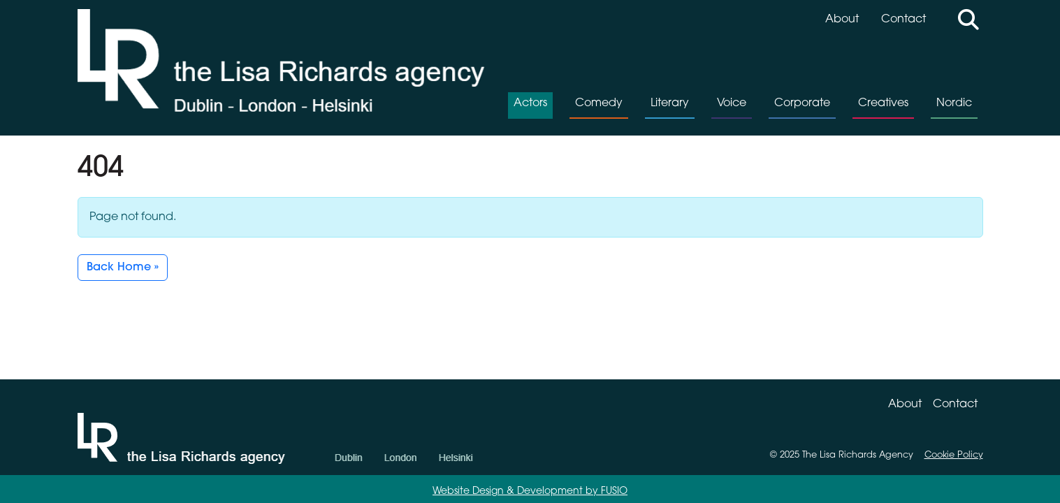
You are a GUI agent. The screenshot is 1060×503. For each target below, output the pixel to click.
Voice (731, 103)
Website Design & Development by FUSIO (530, 491)
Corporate (802, 103)
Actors (530, 103)
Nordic (954, 103)
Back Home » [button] (123, 267)
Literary (670, 103)
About (842, 19)
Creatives (883, 103)
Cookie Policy (953, 455)
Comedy (599, 103)
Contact (903, 19)
